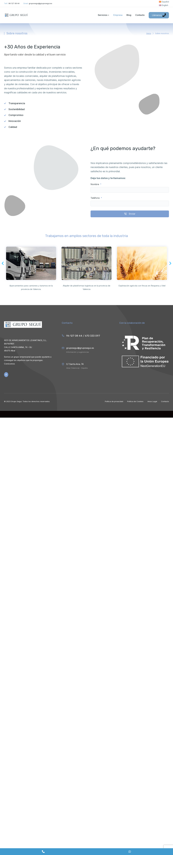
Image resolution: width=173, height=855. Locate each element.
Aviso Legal (152, 401)
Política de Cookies (135, 401)
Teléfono (95, 198)
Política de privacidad (114, 401)
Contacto (165, 401)
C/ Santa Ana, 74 (75, 364)
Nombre (95, 184)
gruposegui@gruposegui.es (80, 348)
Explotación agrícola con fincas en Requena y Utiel (142, 285)
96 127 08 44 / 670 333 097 (83, 335)
